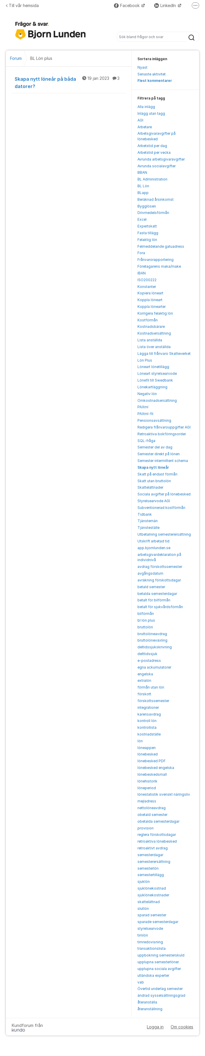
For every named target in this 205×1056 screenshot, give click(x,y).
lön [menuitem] (140, 741)
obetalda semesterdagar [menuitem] (158, 821)
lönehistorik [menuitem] (147, 781)
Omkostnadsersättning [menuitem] (157, 400)
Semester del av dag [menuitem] (154, 447)
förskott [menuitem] (144, 694)
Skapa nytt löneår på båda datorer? (70, 82)
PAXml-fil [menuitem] (145, 413)
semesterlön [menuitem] (148, 868)
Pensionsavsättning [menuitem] (154, 420)
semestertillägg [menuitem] (150, 875)
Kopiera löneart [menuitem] (150, 293)
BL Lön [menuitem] (143, 186)
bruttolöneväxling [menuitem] (152, 640)
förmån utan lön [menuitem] (150, 687)
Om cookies (182, 1026)
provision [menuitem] (145, 828)
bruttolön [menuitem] (145, 627)
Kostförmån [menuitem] (147, 320)
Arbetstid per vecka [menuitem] (154, 152)
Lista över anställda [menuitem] (154, 347)
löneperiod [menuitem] (146, 788)
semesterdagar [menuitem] (150, 855)
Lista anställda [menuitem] (149, 340)
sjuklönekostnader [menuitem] (153, 895)
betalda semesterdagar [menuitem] (157, 593)
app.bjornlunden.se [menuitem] (153, 548)
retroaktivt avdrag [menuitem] (152, 848)
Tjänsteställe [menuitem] (148, 527)
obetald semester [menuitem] (152, 814)
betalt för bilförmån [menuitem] (153, 600)
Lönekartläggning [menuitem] (152, 387)
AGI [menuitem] (140, 120)
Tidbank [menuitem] (144, 514)
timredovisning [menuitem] (150, 942)
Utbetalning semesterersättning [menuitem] (164, 534)
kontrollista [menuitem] (147, 727)
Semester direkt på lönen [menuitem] (158, 454)
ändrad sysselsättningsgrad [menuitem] (161, 995)
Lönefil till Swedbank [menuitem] (155, 380)
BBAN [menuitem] (142, 172)
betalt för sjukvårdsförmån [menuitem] (160, 607)
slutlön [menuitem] (143, 908)
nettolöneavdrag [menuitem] (151, 808)
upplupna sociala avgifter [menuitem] (159, 968)
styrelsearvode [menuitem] (150, 928)
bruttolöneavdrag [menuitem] (152, 634)
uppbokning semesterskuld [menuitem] (160, 955)
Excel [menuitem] (142, 219)
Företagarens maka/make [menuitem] (159, 266)
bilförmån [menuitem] (145, 613)
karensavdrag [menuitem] (149, 714)
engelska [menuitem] (145, 674)
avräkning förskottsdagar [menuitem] (159, 580)
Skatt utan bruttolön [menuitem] (154, 481)
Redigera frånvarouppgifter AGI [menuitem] (164, 427)
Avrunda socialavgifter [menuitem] (156, 166)
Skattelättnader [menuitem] (150, 487)
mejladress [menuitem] (146, 801)
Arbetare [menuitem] (144, 127)
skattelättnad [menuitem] (148, 902)
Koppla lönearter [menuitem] (151, 306)
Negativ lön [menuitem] (147, 394)
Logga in (155, 1026)
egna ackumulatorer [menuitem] (154, 667)
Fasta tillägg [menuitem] (147, 233)
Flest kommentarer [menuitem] (154, 80)
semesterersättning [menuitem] (153, 861)
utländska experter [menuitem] (153, 975)
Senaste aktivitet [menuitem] (151, 74)
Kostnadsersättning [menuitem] (154, 333)
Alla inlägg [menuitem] (146, 106)
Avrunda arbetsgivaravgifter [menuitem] (161, 159)
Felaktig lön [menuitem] (147, 239)
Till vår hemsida (22, 5)
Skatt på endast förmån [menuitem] (157, 474)
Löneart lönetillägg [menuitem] (153, 367)
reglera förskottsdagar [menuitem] (156, 834)
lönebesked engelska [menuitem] (155, 767)
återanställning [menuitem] (149, 1009)
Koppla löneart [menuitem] (149, 300)
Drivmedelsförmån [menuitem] (153, 212)
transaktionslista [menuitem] (151, 948)
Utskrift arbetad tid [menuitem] (153, 541)
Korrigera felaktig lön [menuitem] (155, 313)
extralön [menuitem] (144, 680)
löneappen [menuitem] (146, 747)
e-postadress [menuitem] (149, 660)
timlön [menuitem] (142, 935)
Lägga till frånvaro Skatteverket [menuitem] (164, 353)
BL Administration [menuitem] (152, 179)
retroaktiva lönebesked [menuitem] (157, 841)
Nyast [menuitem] (142, 67)
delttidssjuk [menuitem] (147, 654)
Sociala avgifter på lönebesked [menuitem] (164, 494)
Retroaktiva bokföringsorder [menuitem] (161, 434)
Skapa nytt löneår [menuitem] (153, 467)
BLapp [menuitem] (143, 192)
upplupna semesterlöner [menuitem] (158, 962)
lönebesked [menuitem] (147, 754)
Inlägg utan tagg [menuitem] (151, 113)
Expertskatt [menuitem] (147, 226)
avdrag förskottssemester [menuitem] (159, 566)
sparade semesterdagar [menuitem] (157, 922)
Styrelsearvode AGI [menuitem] (153, 501)
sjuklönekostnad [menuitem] (151, 888)
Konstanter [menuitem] (146, 286)
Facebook (127, 5)
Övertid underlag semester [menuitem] (160, 988)
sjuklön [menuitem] (143, 881)
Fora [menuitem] (141, 253)
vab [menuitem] (140, 982)
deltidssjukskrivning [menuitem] (154, 647)
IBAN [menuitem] (141, 273)
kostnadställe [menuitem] (149, 734)
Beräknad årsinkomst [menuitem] (155, 199)
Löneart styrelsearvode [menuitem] (157, 373)
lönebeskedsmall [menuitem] (152, 774)
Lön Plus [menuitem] (144, 360)
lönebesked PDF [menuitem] (151, 761)
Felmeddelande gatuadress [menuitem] (160, 246)
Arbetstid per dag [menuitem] (152, 146)
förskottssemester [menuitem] (153, 701)
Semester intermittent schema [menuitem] (162, 460)
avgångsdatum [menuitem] (150, 573)
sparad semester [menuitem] (151, 915)
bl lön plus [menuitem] (146, 620)
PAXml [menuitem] (142, 407)
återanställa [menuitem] (147, 1002)
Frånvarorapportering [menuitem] (155, 259)
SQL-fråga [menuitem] (146, 440)
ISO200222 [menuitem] (147, 280)
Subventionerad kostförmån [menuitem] (161, 507)
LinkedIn (165, 5)
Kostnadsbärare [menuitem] (151, 326)
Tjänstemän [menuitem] (147, 521)
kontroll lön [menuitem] (147, 720)
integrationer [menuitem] (148, 707)
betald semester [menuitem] (151, 587)
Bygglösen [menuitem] (146, 206)
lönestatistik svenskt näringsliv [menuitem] (163, 794)
